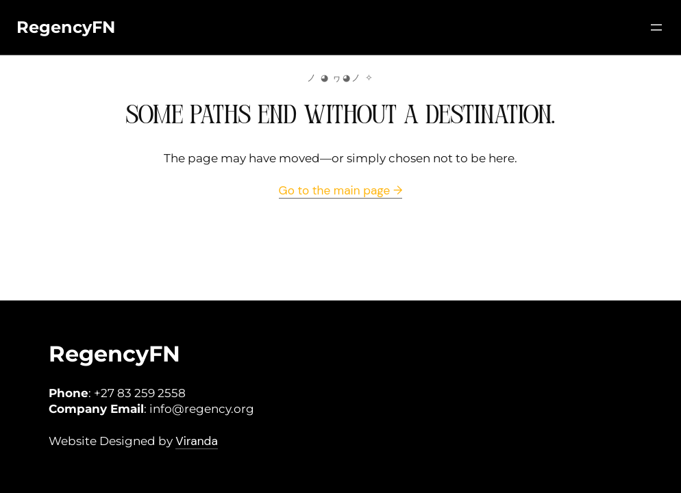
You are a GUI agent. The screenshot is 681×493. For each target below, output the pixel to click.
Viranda (196, 440)
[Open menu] (656, 27)
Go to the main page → (341, 190)
